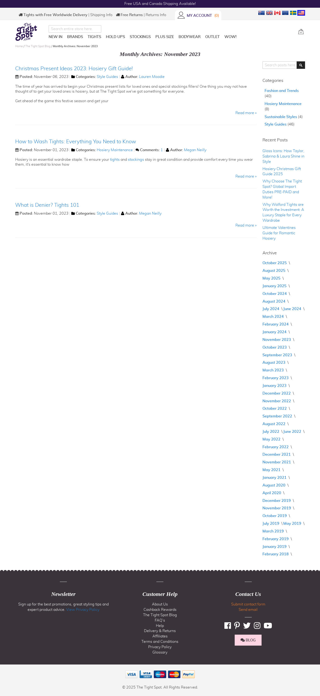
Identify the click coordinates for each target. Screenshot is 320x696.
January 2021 (275, 477)
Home (19, 46)
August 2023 (274, 362)
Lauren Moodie (152, 77)
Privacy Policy (160, 647)
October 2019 (275, 516)
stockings (136, 159)
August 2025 (274, 271)
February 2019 (276, 539)
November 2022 (277, 401)
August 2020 (274, 485)
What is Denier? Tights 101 (47, 205)
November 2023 (277, 340)
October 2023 (275, 347)
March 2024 (273, 316)
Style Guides (107, 77)
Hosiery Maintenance (115, 150)
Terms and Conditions (159, 642)
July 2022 (271, 432)
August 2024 (274, 301)
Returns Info (156, 15)
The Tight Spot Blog (38, 46)
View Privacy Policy (82, 610)
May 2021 (271, 470)
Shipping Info (101, 15)
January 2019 (275, 547)
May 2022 (271, 439)
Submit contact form (248, 604)
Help (160, 626)
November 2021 (277, 462)
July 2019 (271, 523)
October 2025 (275, 263)
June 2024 (292, 309)
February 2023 (276, 378)
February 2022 (276, 447)
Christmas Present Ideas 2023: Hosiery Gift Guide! (74, 68)
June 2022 (292, 432)
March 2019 (273, 531)
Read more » (246, 113)
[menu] (171, 37)
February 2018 (276, 554)
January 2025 (275, 286)
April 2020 (272, 493)
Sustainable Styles (281, 117)
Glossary (159, 652)
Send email (248, 610)
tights (115, 159)
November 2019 (277, 508)
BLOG (248, 640)
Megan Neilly (195, 150)
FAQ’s (160, 620)
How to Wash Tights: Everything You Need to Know (75, 141)
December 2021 (277, 454)
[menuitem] (55, 37)
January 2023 (275, 386)
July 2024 (271, 309)
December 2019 (277, 501)
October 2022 (275, 408)
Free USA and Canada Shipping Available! (160, 4)
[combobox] (75, 29)
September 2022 (277, 416)
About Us (160, 604)
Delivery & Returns (160, 631)
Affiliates (160, 636)
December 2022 (277, 393)
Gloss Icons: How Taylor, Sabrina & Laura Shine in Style (283, 156)
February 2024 (276, 324)
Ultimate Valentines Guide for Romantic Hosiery (279, 233)
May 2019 (292, 523)
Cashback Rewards (160, 610)
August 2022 (274, 424)
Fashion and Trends (282, 91)
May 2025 (271, 278)
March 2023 (273, 370)
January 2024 (275, 332)
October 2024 (275, 294)
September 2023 (277, 355)
